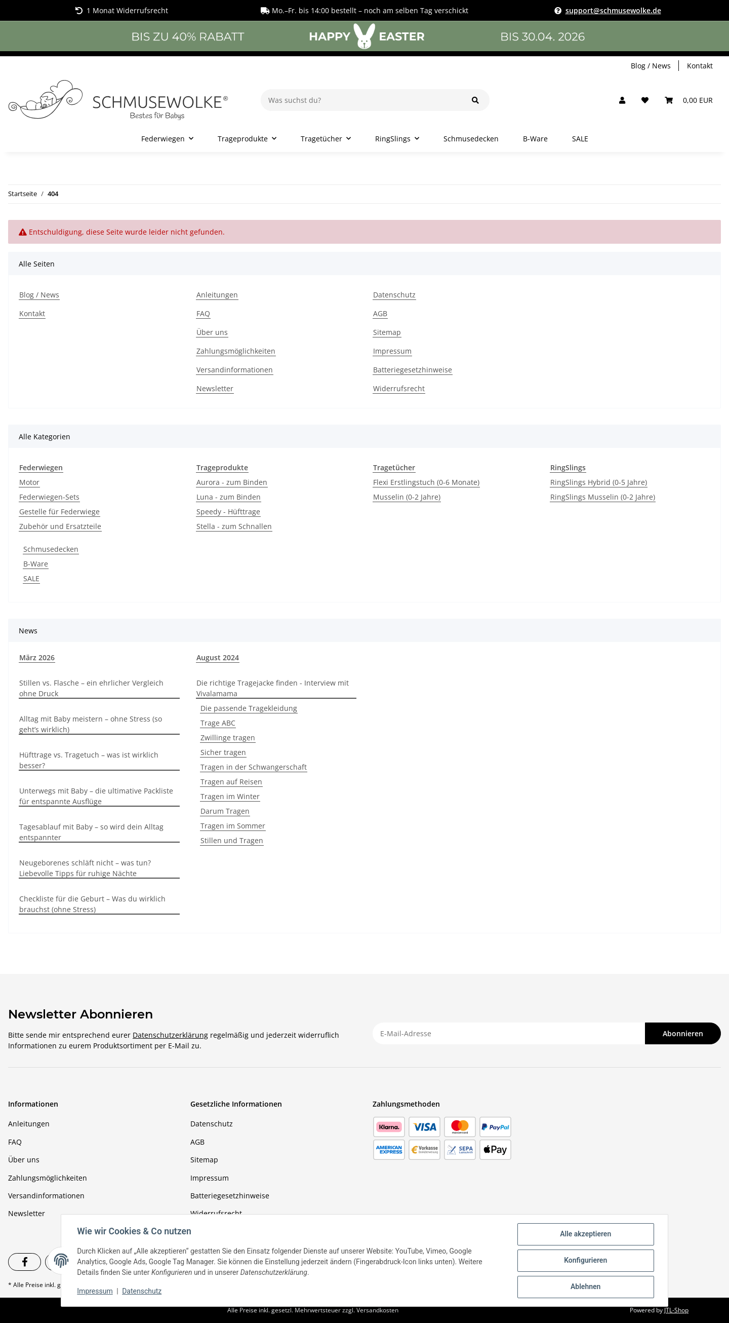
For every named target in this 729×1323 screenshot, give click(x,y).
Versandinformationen (234, 369)
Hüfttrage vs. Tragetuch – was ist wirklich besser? (88, 760)
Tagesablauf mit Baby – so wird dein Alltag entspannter (91, 832)
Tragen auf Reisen (231, 781)
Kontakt (700, 65)
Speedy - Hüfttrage (228, 511)
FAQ (203, 313)
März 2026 (37, 657)
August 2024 (217, 657)
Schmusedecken (50, 549)
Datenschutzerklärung (170, 1035)
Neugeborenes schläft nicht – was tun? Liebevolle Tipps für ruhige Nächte (85, 868)
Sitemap (387, 332)
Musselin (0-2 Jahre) (406, 497)
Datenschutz (394, 294)
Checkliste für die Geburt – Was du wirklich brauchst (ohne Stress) (92, 904)
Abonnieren (683, 1033)
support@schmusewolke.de (613, 10)
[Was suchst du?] (361, 100)
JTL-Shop (676, 1310)
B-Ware (35, 564)
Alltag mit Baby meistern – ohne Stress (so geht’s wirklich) (90, 724)
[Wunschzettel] (645, 100)
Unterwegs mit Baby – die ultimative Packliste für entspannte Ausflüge (96, 796)
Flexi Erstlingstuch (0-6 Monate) (426, 482)
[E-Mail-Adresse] (509, 1033)
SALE (31, 578)
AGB (380, 313)
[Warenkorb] (689, 100)
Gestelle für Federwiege (59, 511)
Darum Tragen (225, 811)
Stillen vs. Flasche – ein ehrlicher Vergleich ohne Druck (91, 688)
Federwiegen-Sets (49, 497)
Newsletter (214, 388)
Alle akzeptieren (585, 1234)
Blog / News (651, 65)
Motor (29, 482)
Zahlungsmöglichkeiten (235, 351)
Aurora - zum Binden (231, 482)
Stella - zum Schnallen (234, 526)
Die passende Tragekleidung (248, 708)
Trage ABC (217, 723)
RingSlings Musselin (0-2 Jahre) (602, 497)
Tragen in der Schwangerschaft (253, 767)
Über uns (212, 332)
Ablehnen (585, 1287)
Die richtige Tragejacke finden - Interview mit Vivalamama (272, 688)
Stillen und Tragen (231, 840)
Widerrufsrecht (399, 388)
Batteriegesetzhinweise (412, 369)
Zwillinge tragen (227, 737)
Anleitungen (217, 294)
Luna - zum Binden (228, 497)
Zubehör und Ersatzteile (60, 526)
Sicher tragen (223, 752)
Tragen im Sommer (232, 825)
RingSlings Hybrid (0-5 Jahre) (598, 482)
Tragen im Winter (230, 796)
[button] (622, 100)
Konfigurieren (584, 1261)
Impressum (392, 351)
